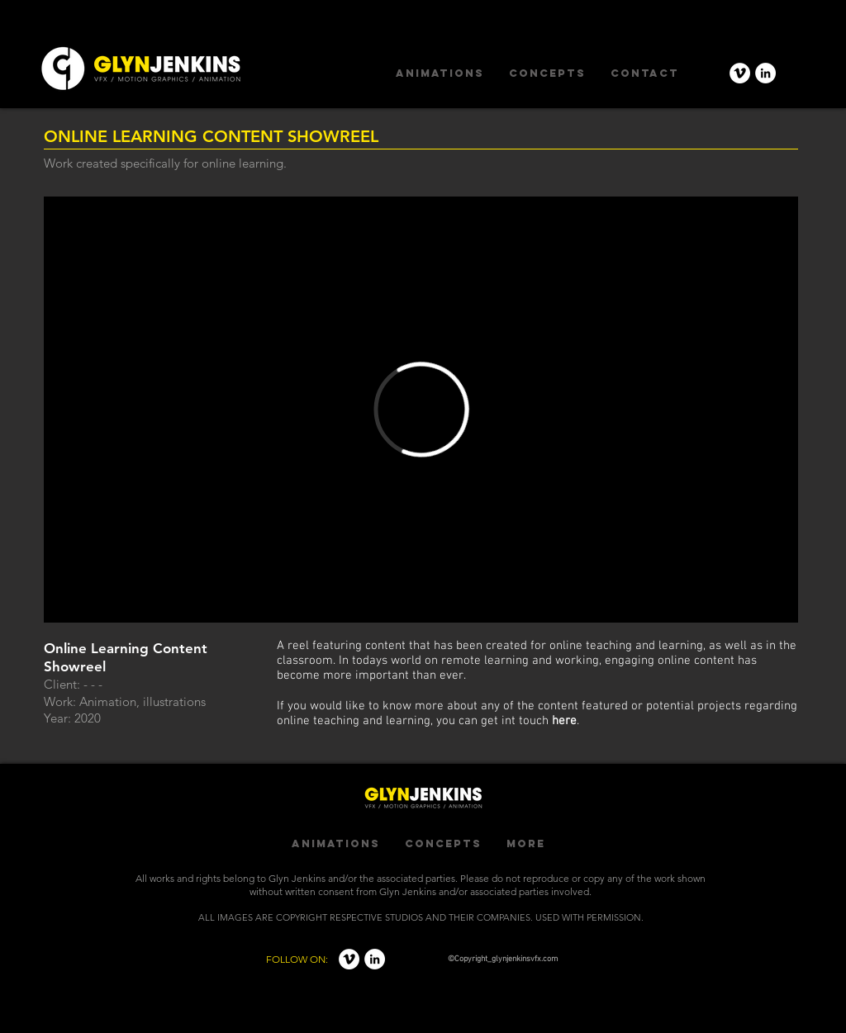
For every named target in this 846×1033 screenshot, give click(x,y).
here (564, 720)
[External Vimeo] (421, 410)
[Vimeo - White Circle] (740, 73)
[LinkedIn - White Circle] (765, 73)
